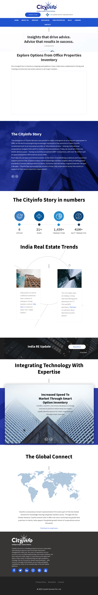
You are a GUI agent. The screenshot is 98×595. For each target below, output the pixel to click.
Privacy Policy (41, 582)
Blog (70, 20)
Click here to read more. (49, 528)
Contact (47, 25)
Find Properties (59, 20)
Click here (73, 307)
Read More (77, 347)
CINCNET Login (32, 14)
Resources (45, 20)
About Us (25, 20)
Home (16, 20)
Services (35, 20)
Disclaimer (52, 582)
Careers (78, 20)
